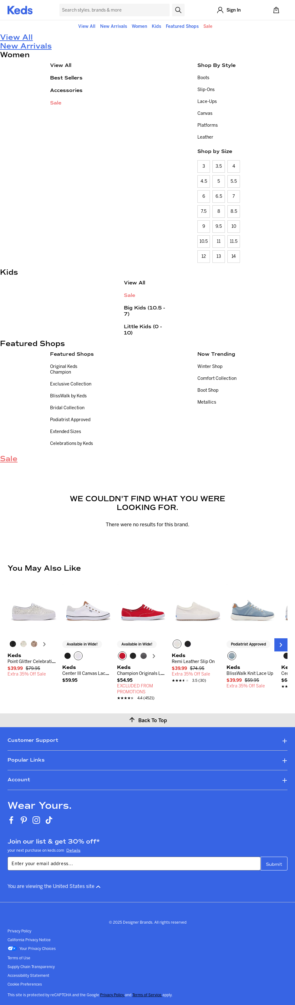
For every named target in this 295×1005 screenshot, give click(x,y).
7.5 (203, 211)
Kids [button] (156, 26)
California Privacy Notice (29, 940)
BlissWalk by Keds (68, 395)
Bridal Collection (67, 407)
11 (219, 241)
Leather (205, 137)
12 (203, 256)
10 (233, 226)
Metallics (206, 402)
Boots (203, 77)
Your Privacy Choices (32, 949)
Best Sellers (66, 78)
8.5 (234, 211)
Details (73, 850)
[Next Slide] (280, 644)
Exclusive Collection (70, 383)
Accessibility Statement (28, 975)
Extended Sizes (65, 431)
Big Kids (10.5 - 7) (144, 311)
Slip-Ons (206, 89)
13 (218, 256)
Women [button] (139, 26)
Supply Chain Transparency (31, 967)
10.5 (204, 241)
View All (86, 26)
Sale (207, 26)
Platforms (207, 125)
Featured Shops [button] (182, 26)
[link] (32, 668)
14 (233, 256)
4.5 (204, 181)
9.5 (219, 226)
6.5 (219, 196)
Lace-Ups (207, 101)
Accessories (66, 90)
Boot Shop (207, 390)
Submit (274, 864)
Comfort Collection (217, 378)
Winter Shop (209, 366)
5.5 (234, 181)
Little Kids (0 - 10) (143, 330)
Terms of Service (147, 995)
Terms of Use (19, 958)
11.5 (233, 241)
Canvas (204, 113)
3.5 (219, 166)
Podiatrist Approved (70, 419)
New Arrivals (113, 26)
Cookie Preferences (25, 984)
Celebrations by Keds (71, 443)
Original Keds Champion (63, 369)
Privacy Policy (19, 931)
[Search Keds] (114, 10)
